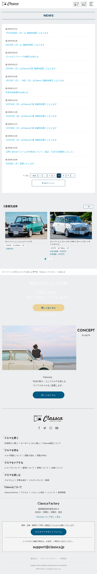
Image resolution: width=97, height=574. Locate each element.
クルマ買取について (13, 455)
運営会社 (34, 558)
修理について (28, 467)
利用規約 (63, 558)
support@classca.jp (48, 547)
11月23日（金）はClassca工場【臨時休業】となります (31, 116)
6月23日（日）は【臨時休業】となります (25, 44)
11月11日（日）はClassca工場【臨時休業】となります (31, 140)
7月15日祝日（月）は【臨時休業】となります (27, 33)
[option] (26, 231)
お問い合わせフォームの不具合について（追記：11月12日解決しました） (40, 151)
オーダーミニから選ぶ (30, 443)
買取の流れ (29, 455)
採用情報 (61, 492)
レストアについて (12, 467)
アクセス (24, 492)
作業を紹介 (21, 480)
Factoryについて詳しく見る (48, 517)
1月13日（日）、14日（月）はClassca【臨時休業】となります (35, 80)
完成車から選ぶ (11, 443)
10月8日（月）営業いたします (20, 163)
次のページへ (48, 183)
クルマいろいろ (36, 480)
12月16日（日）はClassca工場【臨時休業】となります (31, 104)
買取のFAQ (42, 455)
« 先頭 (33, 176)
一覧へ (88, 207)
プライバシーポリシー (48, 558)
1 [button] (45, 259)
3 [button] (51, 259)
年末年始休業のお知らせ (17, 92)
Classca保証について (52, 443)
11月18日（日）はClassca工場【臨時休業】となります (31, 128)
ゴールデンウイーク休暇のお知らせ (22, 56)
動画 (47, 480)
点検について (57, 467)
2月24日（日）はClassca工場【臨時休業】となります (31, 68)
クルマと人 (9, 480)
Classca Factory (11, 492)
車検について (42, 467)
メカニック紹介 (38, 492)
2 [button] (48, 259)
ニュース (51, 492)
